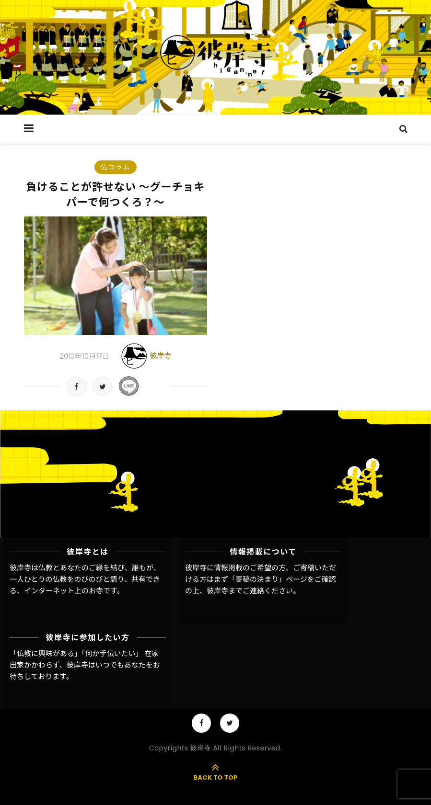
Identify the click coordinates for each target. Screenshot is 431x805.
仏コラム (115, 167)
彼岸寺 (160, 356)
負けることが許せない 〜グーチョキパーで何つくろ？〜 (115, 195)
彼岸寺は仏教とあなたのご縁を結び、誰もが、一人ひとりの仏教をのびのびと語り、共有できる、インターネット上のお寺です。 (85, 579)
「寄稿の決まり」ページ (267, 579)
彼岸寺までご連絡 (235, 591)
